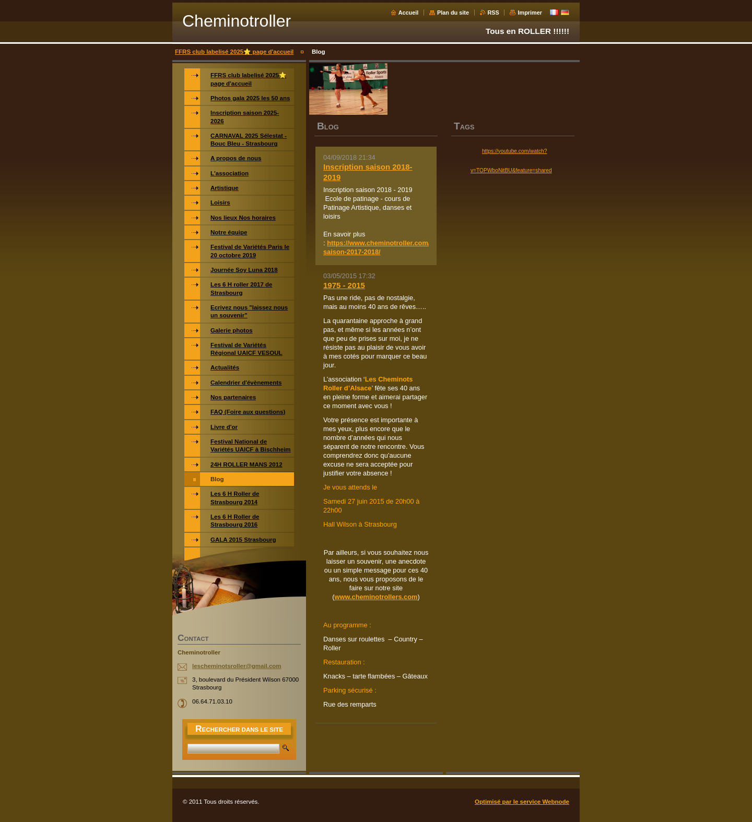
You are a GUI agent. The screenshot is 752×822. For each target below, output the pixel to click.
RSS (493, 12)
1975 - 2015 (344, 285)
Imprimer (530, 12)
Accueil (408, 12)
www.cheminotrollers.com (376, 597)
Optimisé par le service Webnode (522, 802)
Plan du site (453, 12)
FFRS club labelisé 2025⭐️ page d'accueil (234, 52)
